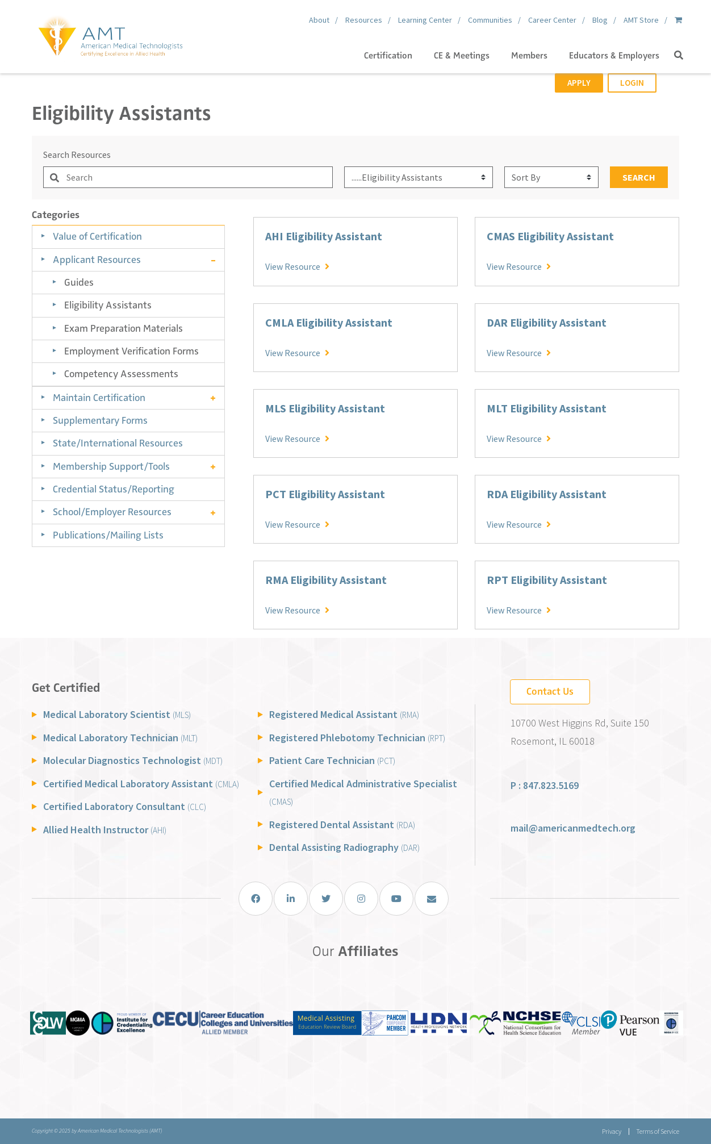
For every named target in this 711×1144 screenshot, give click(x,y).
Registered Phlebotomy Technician (357, 737)
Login (632, 82)
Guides (79, 282)
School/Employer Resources (112, 512)
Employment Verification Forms (131, 351)
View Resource (297, 265)
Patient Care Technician (332, 760)
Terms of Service (657, 1131)
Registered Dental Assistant (342, 824)
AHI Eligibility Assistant (323, 236)
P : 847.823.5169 (545, 785)
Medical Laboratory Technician (120, 737)
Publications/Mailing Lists (108, 535)
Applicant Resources (97, 259)
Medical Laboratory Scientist (117, 714)
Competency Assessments (121, 374)
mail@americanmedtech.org (573, 827)
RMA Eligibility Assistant (326, 580)
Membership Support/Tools (111, 466)
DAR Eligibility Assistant (547, 322)
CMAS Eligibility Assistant (550, 236)
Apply (579, 82)
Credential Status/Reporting (113, 489)
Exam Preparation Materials (123, 328)
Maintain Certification (99, 397)
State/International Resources (118, 443)
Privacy (611, 1131)
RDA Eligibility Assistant (547, 494)
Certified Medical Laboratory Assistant (141, 783)
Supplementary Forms (100, 420)
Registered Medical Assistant (344, 714)
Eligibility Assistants (108, 305)
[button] (678, 55)
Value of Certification (97, 236)
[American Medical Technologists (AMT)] (110, 34)
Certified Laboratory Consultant (124, 806)
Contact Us (550, 691)
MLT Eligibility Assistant (547, 408)
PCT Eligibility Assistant (325, 494)
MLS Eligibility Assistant (325, 408)
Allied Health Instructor (104, 829)
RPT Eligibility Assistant (547, 580)
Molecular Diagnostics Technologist (133, 760)
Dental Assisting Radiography (344, 847)
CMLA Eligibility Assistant (328, 322)
